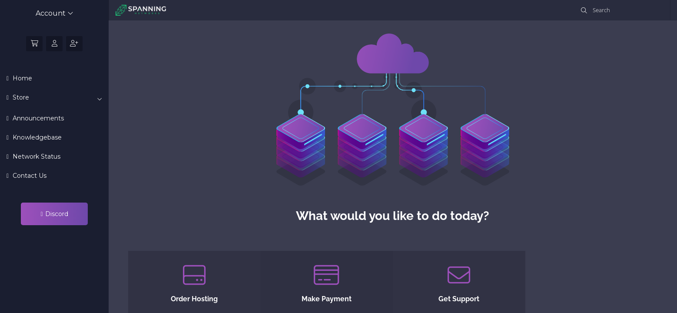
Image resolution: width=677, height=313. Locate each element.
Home (21, 78)
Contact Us (28, 176)
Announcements (37, 118)
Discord (54, 214)
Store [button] (56, 97)
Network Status (35, 156)
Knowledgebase (36, 137)
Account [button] (54, 13)
